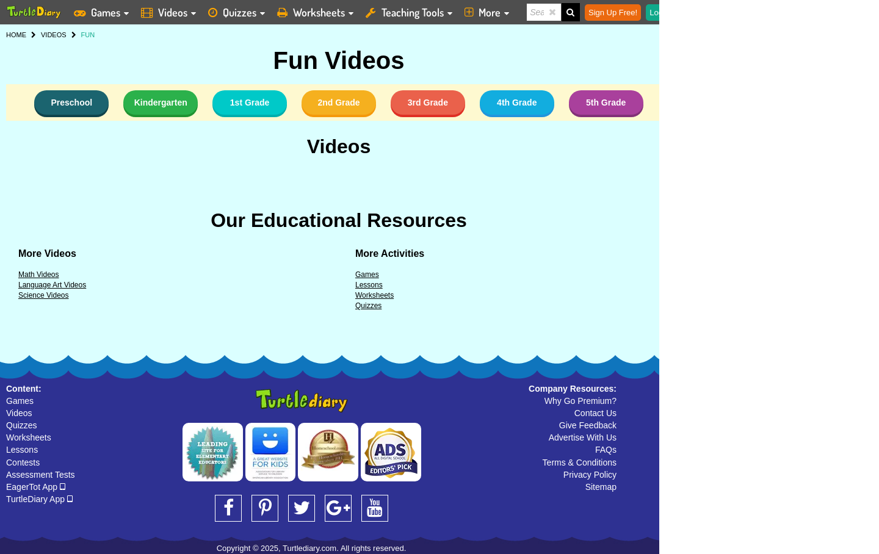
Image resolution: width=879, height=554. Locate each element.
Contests (23, 462)
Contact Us (595, 413)
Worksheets (374, 295)
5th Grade (606, 102)
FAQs (606, 450)
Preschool (71, 102)
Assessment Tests (40, 475)
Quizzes (368, 305)
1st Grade (250, 102)
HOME (16, 34)
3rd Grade (428, 102)
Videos (339, 146)
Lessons (369, 285)
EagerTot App (35, 487)
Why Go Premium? (580, 401)
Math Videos (38, 274)
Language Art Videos (52, 285)
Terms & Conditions (580, 462)
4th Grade (517, 102)
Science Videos (43, 295)
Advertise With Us (583, 437)
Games (367, 274)
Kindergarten (160, 102)
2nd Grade (338, 102)
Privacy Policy (590, 475)
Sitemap (601, 487)
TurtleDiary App (39, 499)
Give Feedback (588, 425)
